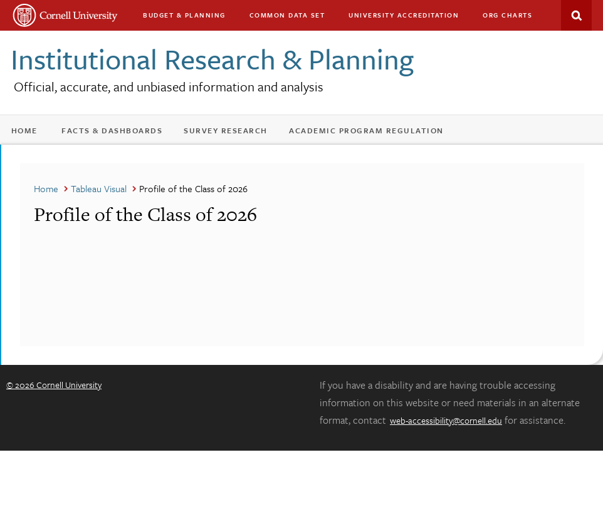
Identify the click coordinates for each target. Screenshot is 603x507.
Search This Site (576, 15)
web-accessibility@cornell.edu (446, 420)
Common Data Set (287, 15)
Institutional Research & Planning (212, 58)
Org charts (507, 15)
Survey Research (226, 130)
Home (24, 130)
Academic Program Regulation (366, 130)
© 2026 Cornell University (54, 384)
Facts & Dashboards (111, 130)
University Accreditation (404, 15)
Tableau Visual (99, 188)
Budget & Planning (184, 15)
